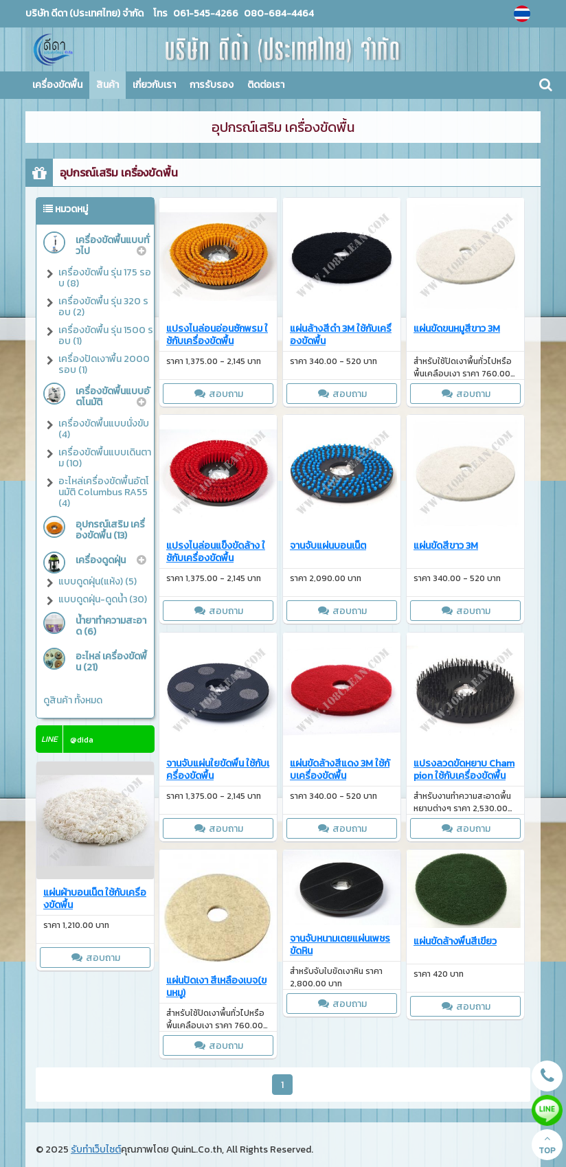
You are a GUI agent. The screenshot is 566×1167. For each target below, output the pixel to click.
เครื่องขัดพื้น (57, 85)
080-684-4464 (278, 13)
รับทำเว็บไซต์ (96, 1149)
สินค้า (107, 85)
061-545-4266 (205, 13)
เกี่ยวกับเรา (154, 85)
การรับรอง (212, 85)
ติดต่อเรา (265, 85)
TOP (547, 1145)
